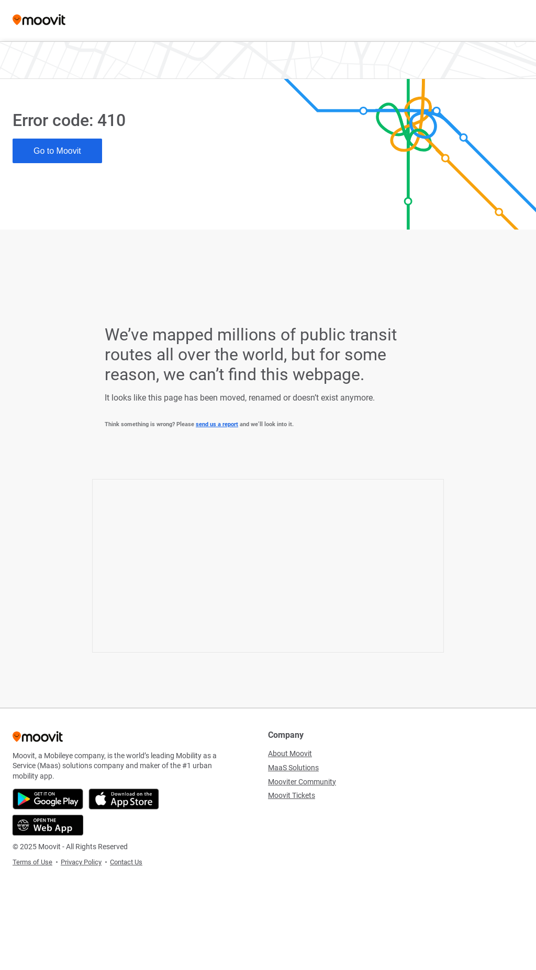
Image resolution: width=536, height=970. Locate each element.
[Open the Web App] (48, 825)
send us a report (217, 424)
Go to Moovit (57, 150)
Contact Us (126, 862)
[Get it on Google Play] (48, 799)
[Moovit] (39, 20)
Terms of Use (32, 862)
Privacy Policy (81, 862)
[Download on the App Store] (123, 799)
